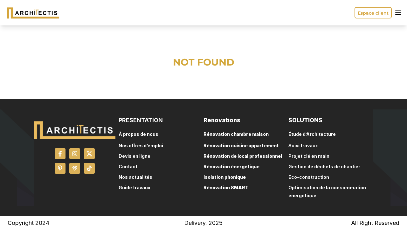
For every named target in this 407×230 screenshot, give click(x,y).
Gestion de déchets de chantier (324, 166)
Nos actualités (135, 177)
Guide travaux (134, 187)
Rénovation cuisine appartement (241, 145)
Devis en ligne (134, 156)
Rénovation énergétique (231, 166)
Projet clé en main (308, 156)
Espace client (373, 13)
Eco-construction (308, 177)
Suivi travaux (303, 145)
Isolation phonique (225, 177)
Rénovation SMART (226, 187)
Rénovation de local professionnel (243, 156)
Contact (128, 166)
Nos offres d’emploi (141, 145)
